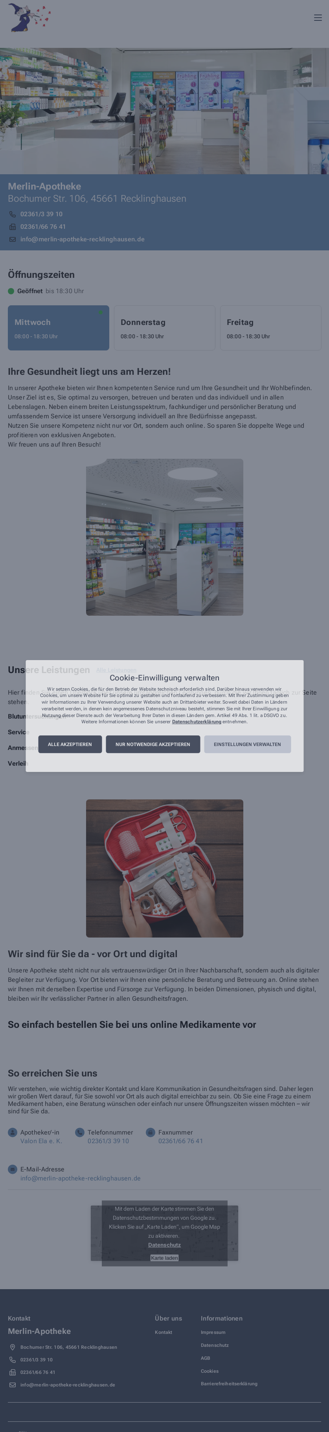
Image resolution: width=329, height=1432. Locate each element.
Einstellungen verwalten (247, 744)
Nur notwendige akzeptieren (153, 744)
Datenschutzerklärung (196, 722)
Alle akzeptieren (70, 744)
